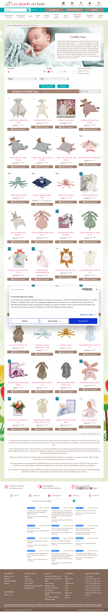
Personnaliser (54, 321)
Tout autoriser (83, 321)
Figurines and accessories (53, 578)
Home (9, 25)
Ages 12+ (88, 595)
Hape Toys (68, 593)
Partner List (8, 595)
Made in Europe (82, 73)
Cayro (67, 581)
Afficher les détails (86, 315)
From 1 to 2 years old (92, 578)
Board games (49, 590)
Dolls (46, 581)
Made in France (82, 71)
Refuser (25, 321)
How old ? (10, 68)
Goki (66, 588)
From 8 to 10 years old (92, 590)
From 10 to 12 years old (93, 593)
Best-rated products (84, 68)
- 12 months (89, 576)
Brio (66, 576)
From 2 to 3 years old (92, 581)
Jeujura (67, 597)
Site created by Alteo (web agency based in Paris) (90, 610)
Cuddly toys (34, 25)
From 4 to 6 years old (92, 586)
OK (74, 501)
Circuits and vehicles (51, 588)
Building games (50, 586)
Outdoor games (50, 599)
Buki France (69, 578)
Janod (67, 595)
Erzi (66, 586)
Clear (63, 86)
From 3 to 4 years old (92, 583)
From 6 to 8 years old (92, 588)
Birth (28, 25)
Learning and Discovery (18, 25)
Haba (66, 590)
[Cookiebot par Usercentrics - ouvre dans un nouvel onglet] (83, 289)
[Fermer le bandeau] (96, 289)
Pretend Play (49, 583)
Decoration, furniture (51, 597)
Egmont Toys (69, 583)
